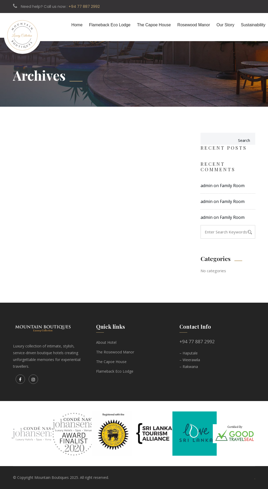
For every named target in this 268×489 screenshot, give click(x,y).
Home (77, 25)
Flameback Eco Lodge (109, 25)
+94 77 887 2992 (84, 6)
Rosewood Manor (193, 25)
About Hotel (106, 342)
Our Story (225, 25)
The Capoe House (154, 25)
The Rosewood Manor (115, 352)
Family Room (232, 185)
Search (244, 140)
